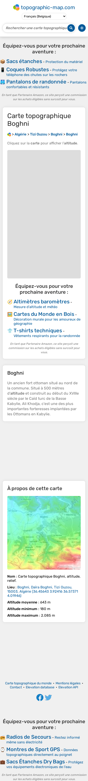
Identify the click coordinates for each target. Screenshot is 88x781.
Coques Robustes (27, 69)
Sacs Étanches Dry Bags (35, 761)
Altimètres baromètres (41, 301)
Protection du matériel (64, 62)
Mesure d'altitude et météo (35, 307)
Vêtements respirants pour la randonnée (47, 336)
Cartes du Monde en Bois (44, 314)
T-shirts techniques (38, 330)
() (42, 591)
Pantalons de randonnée (36, 82)
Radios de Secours (28, 737)
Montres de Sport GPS (33, 749)
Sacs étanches (24, 61)
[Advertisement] (44, 451)
